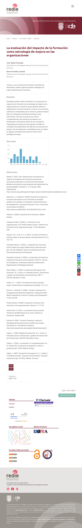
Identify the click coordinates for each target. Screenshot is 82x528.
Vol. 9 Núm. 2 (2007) (25, 38)
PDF (11, 369)
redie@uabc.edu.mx (38, 510)
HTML (11, 365)
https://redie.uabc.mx (21, 510)
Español (12, 404)
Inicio (8, 38)
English (11, 407)
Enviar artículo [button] (67, 395)
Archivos (14, 38)
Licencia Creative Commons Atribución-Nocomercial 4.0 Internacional (55, 519)
